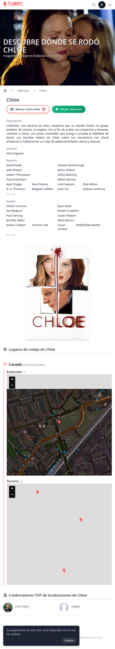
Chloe (43, 90)
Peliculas (23, 90)
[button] (59, 422)
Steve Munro (66, 220)
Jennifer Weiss (15, 220)
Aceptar (69, 640)
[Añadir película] (101, 4)
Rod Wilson (90, 184)
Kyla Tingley (14, 184)
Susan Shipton (67, 215)
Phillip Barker (92, 225)
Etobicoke (14, 372)
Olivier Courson (16, 206)
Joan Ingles (22, 606)
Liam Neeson (66, 184)
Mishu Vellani (66, 170)
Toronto (13, 481)
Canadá (16, 364)
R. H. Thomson (15, 189)
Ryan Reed (64, 206)
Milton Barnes (67, 179)
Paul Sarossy (14, 215)
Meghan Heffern (42, 189)
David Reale (14, 165)
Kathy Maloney (67, 175)
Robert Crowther (68, 211)
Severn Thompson (18, 175)
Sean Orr (63, 189)
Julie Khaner (14, 170)
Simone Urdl (40, 225)
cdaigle (75, 606)
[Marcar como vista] (28, 109)
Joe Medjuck (14, 211)
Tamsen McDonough (71, 165)
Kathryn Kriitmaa (94, 189)
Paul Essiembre (16, 179)
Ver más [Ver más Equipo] (10, 235)
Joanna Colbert (16, 225)
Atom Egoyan (15, 153)
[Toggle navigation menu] (109, 4)
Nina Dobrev (40, 184)
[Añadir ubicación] (68, 109)
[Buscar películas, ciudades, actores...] (94, 4)
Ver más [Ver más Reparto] (10, 194)
